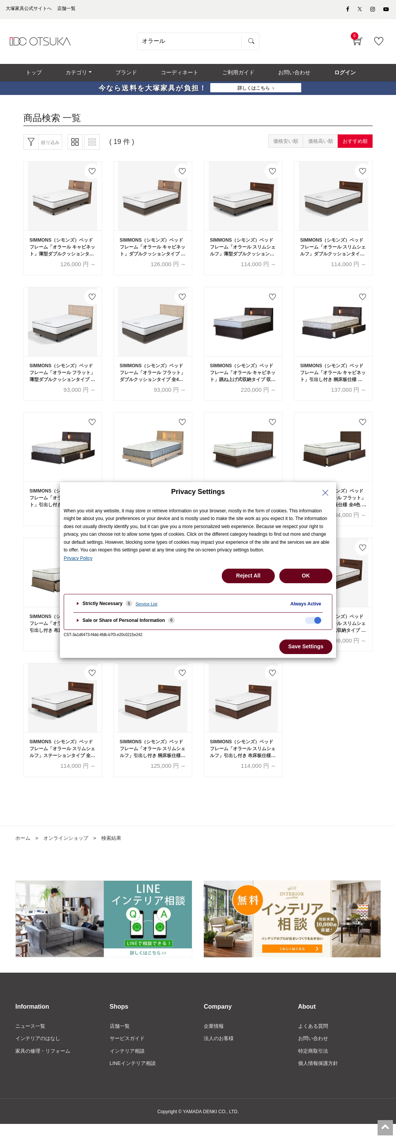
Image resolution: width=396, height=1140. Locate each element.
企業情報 (214, 1040)
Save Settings (305, 646)
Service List (146, 604)
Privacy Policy (78, 558)
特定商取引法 (314, 1066)
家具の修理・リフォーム (44, 1066)
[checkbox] (313, 620)
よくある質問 (314, 1040)
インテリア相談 (128, 1066)
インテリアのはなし (39, 1053)
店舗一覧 (120, 1040)
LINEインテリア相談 (134, 1079)
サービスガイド (128, 1053)
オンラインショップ (69, 852)
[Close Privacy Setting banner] (325, 492)
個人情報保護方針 (319, 1079)
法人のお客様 (220, 1053)
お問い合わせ (314, 1053)
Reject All (248, 575)
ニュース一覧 (31, 1040)
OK (306, 575)
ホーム (23, 852)
